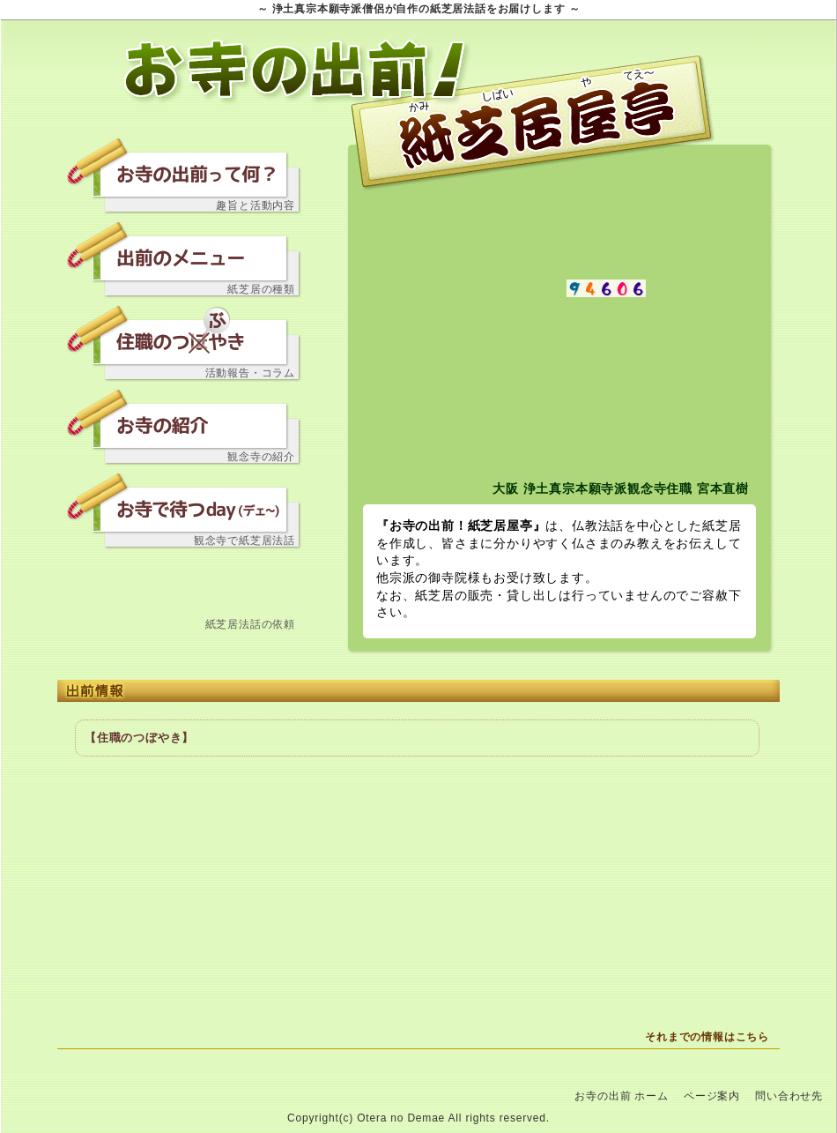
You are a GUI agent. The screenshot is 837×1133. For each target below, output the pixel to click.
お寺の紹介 (185, 416)
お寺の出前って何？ (185, 165)
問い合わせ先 (185, 583)
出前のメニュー (185, 248)
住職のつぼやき (185, 332)
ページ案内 (712, 1096)
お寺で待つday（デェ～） (185, 500)
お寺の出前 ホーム (621, 1096)
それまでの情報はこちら (707, 1037)
